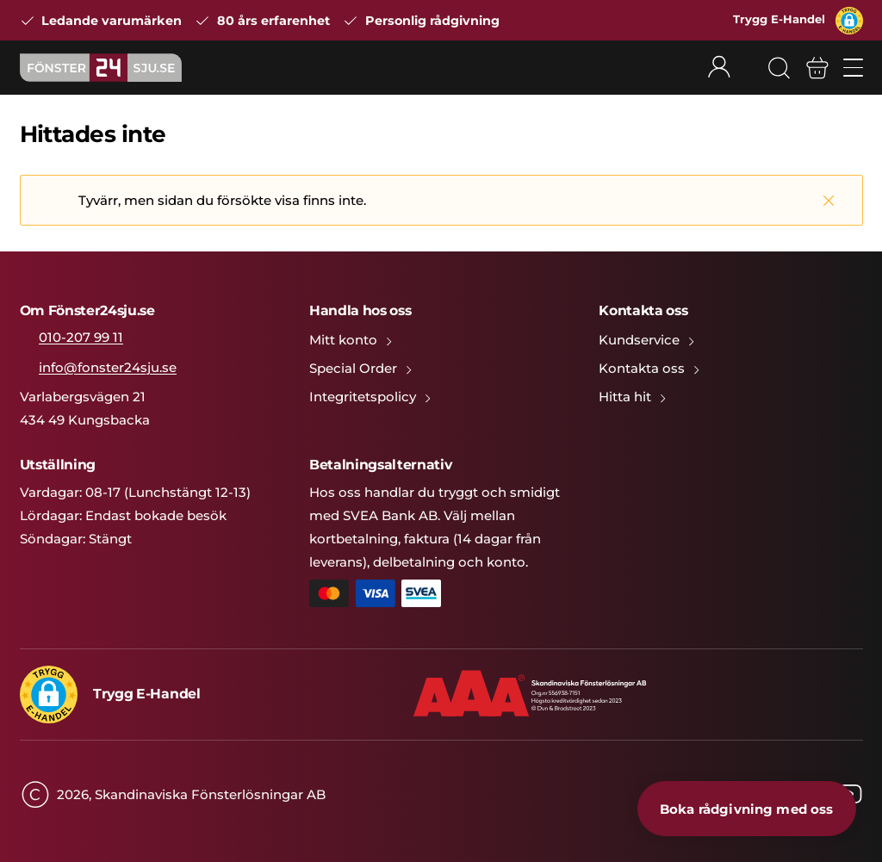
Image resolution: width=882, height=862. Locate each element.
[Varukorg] (817, 68)
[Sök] (779, 68)
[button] (849, 20)
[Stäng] (828, 200)
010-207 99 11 (81, 337)
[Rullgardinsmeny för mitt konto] (729, 67)
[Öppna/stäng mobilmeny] (853, 68)
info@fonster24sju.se (108, 367)
